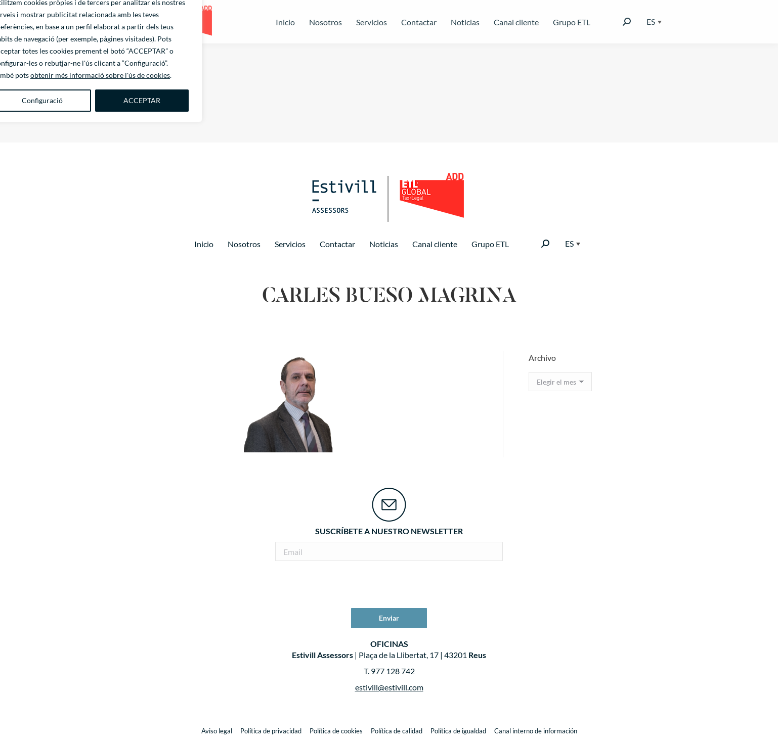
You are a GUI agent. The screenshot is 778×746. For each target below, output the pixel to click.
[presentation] (389, 585)
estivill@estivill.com (389, 687)
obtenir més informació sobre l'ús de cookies (100, 75)
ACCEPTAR (141, 100)
